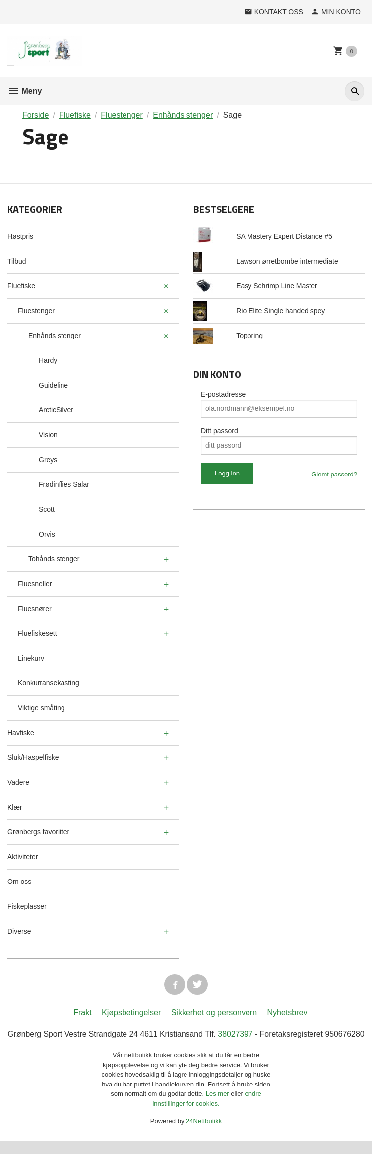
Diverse (19, 931)
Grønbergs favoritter (38, 832)
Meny (24, 91)
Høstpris (20, 236)
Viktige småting (41, 708)
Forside (35, 115)
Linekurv (31, 658)
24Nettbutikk (204, 1134)
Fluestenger (36, 311)
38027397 (256, 1035)
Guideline (53, 385)
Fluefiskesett (37, 633)
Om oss (19, 881)
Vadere (18, 782)
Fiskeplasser (27, 906)
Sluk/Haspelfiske (33, 757)
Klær (14, 807)
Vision (48, 435)
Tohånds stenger (54, 559)
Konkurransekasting (48, 683)
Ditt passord (219, 431)
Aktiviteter (22, 857)
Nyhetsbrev (287, 1014)
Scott (47, 509)
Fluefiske (21, 286)
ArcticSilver (56, 410)
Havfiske (20, 733)
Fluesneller (35, 584)
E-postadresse (223, 394)
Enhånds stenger (54, 335)
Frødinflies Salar (64, 484)
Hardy (48, 360)
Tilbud (16, 261)
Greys (48, 460)
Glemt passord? (334, 474)
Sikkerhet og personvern (214, 1014)
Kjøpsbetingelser (131, 1014)
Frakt (82, 1014)
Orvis (47, 534)
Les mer (218, 1107)
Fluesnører (35, 608)
